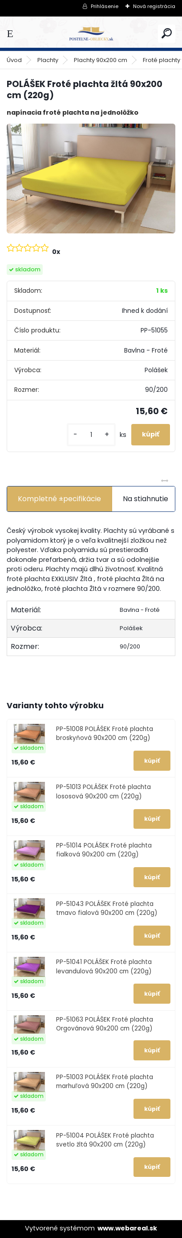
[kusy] (91, 435)
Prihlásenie (104, 6)
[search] (166, 33)
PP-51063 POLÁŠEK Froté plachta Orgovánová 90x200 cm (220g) (104, 1024)
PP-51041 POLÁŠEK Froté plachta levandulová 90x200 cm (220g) (104, 966)
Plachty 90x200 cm (100, 60)
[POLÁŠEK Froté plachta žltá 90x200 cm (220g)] (91, 178)
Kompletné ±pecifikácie (59, 499)
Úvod (14, 60)
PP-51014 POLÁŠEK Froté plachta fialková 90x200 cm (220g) (104, 850)
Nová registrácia (154, 6)
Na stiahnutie (145, 499)
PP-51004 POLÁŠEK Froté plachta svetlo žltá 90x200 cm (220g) (105, 1140)
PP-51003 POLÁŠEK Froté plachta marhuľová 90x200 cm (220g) (104, 1081)
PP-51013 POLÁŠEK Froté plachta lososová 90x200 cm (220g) (103, 791)
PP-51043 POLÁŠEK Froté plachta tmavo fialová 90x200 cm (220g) (107, 908)
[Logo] (91, 33)
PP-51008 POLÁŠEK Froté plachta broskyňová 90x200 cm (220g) (104, 733)
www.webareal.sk (127, 1228)
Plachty (47, 60)
